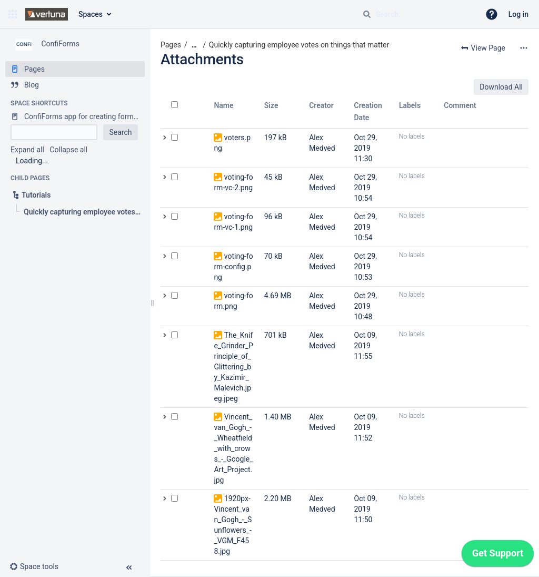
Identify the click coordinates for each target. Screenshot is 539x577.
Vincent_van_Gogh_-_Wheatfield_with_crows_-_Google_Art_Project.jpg (233, 448)
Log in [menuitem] (518, 14)
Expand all (27, 149)
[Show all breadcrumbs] (194, 45)
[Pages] (75, 69)
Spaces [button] (90, 14)
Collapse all (68, 149)
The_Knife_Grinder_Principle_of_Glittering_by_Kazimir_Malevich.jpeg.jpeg (233, 367)
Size (271, 105)
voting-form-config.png (233, 266)
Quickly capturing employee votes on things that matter (299, 45)
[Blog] (75, 85)
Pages (171, 45)
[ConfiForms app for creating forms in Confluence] (75, 116)
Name (223, 105)
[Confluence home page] (46, 14)
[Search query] (417, 14)
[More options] (524, 48)
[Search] (367, 14)
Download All (501, 87)
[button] (12, 14)
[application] (497, 556)
